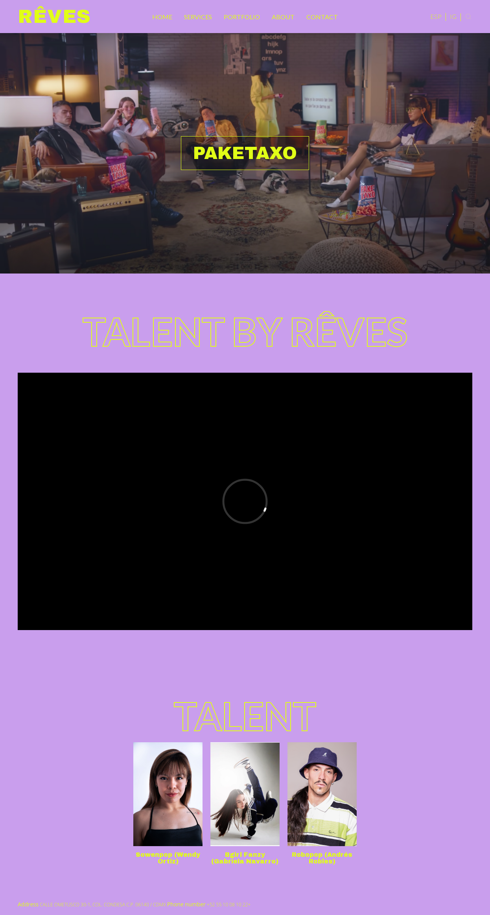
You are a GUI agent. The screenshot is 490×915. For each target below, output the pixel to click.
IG (453, 16)
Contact (322, 16)
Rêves (54, 16)
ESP (436, 16)
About (283, 16)
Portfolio (242, 16)
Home (162, 16)
